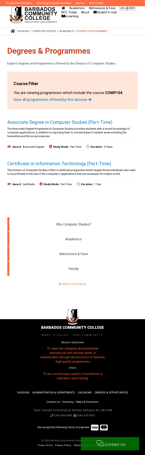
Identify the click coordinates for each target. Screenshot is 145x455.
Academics (66, 31)
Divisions (23, 31)
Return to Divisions (72, 284)
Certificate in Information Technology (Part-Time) (59, 163)
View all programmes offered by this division (52, 99)
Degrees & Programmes (92, 31)
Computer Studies (44, 31)
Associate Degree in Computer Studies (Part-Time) (59, 122)
